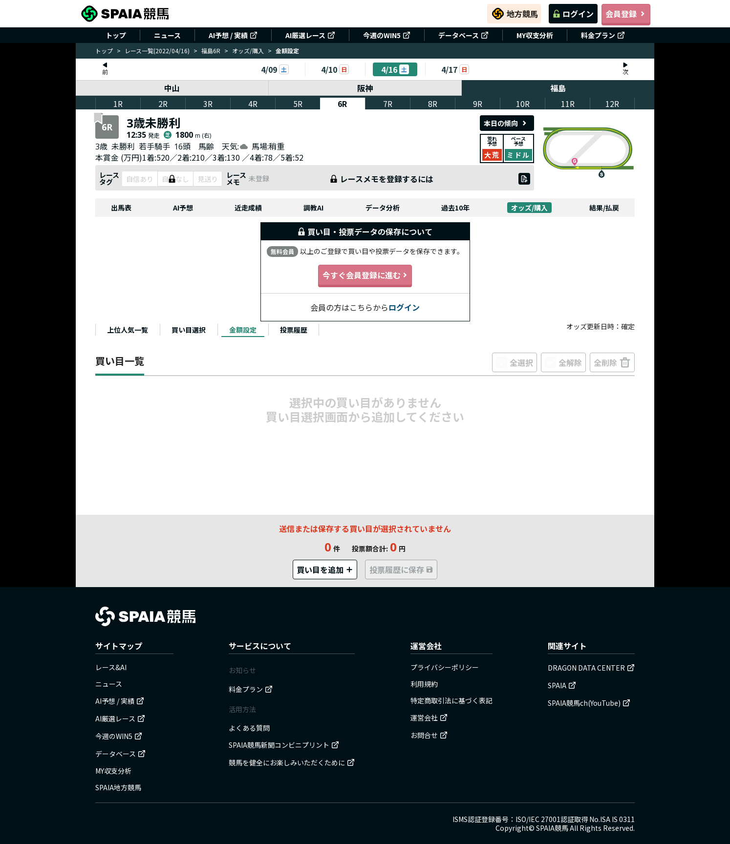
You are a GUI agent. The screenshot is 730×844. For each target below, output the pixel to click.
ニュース (167, 35)
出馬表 (121, 207)
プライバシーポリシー (444, 667)
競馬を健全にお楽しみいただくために (292, 762)
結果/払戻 (604, 207)
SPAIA (562, 685)
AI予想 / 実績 (233, 35)
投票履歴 (293, 329)
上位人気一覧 (127, 329)
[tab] (127, 329)
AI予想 (183, 207)
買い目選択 (189, 329)
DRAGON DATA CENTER (591, 668)
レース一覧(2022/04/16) (157, 50)
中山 (172, 88)
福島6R (210, 50)
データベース (463, 35)
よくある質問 (249, 727)
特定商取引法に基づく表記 (451, 700)
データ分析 (383, 207)
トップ (116, 35)
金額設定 (243, 329)
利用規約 (424, 683)
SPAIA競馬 (552, 828)
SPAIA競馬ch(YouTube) (589, 703)
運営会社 (429, 717)
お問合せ (429, 735)
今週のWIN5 (386, 35)
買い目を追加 (325, 569)
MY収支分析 (534, 35)
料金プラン (603, 35)
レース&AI (111, 667)
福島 (558, 88)
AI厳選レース (310, 35)
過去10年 (455, 207)
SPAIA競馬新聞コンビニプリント (284, 745)
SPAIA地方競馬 (118, 787)
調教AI (313, 207)
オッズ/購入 (248, 50)
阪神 (365, 88)
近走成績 (248, 207)
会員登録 (625, 14)
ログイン (573, 14)
